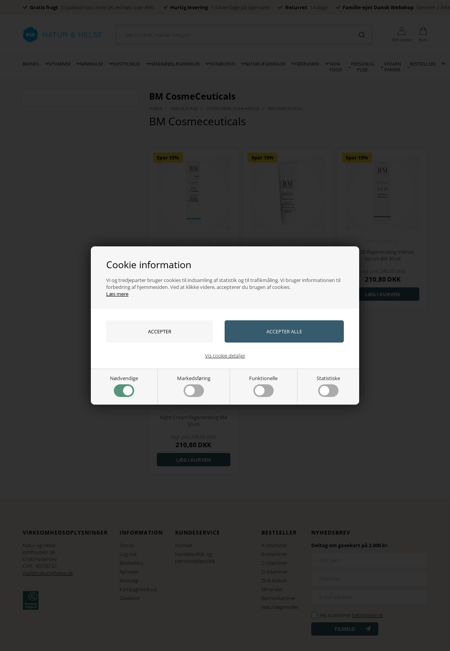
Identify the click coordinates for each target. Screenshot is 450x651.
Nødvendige (124, 386)
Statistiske (328, 386)
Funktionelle (263, 386)
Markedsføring (193, 386)
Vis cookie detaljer (225, 355)
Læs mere (117, 293)
